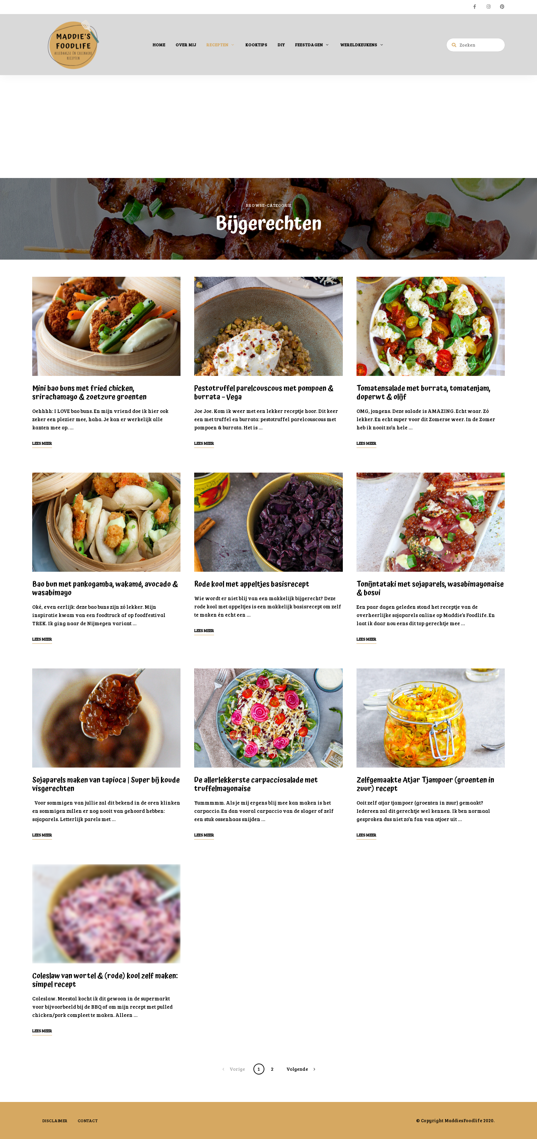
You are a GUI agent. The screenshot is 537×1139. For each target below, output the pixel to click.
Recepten (217, 44)
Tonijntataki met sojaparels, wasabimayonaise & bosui (430, 588)
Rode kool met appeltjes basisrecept (251, 584)
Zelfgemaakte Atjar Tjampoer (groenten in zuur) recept (425, 784)
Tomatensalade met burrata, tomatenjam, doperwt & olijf (423, 392)
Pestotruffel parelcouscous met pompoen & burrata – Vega (264, 392)
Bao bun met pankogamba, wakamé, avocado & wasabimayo (105, 588)
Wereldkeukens (358, 44)
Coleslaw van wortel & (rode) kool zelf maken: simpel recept (105, 980)
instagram (488, 7)
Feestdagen (309, 44)
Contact (88, 1120)
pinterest (502, 7)
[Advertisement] (268, 126)
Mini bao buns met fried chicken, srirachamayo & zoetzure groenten (89, 392)
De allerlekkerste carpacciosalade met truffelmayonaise (256, 784)
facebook (475, 7)
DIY (281, 44)
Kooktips (256, 44)
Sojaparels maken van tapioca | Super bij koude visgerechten (106, 784)
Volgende (297, 1068)
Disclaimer (55, 1120)
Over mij (186, 44)
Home (159, 44)
